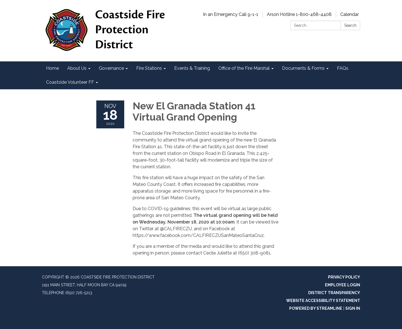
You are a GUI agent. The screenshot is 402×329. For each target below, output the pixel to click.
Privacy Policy (344, 277)
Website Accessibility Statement (323, 300)
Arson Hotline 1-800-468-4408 (299, 14)
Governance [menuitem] (111, 68)
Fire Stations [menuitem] (149, 68)
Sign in (352, 308)
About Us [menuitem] (77, 68)
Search (350, 25)
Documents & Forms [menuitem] (303, 68)
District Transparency (334, 292)
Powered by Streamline (315, 308)
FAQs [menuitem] (342, 68)
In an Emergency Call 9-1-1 (230, 14)
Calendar (349, 14)
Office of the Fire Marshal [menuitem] (244, 68)
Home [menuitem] (52, 68)
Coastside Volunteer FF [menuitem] (70, 82)
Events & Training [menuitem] (192, 68)
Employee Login (342, 285)
